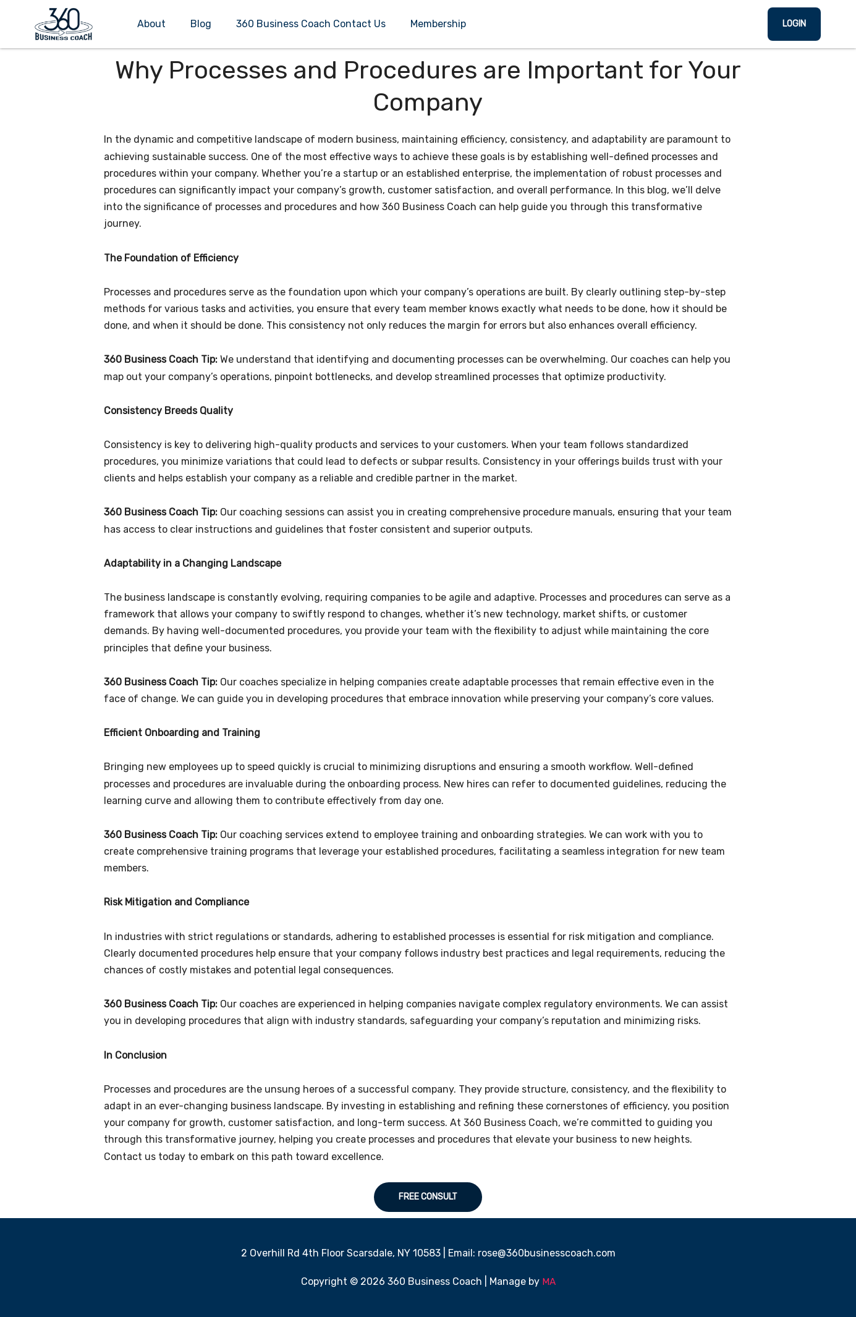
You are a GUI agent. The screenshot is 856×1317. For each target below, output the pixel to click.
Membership (438, 24)
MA (548, 1281)
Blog (200, 24)
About (151, 24)
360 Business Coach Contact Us (311, 24)
